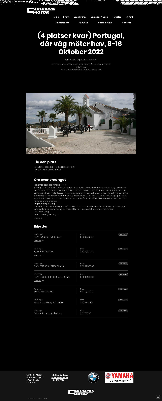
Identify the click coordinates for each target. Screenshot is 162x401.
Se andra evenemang (81, 82)
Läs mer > (38, 218)
